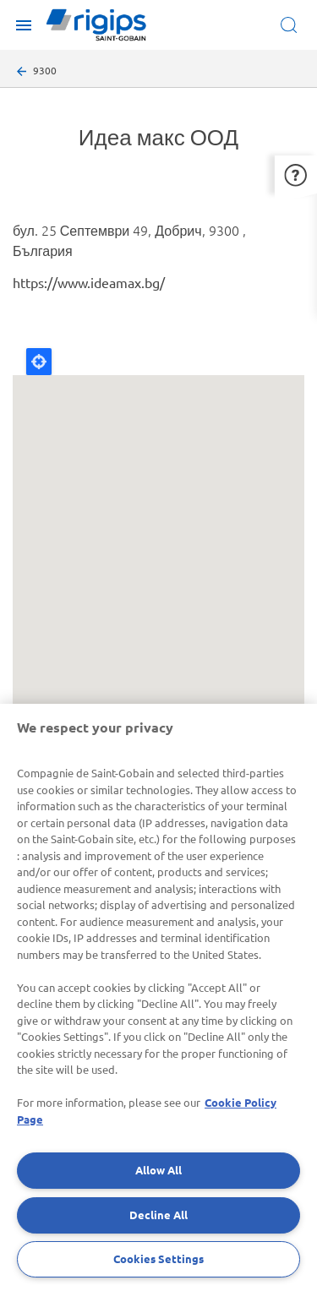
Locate (39, 361)
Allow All (158, 1170)
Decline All (158, 1214)
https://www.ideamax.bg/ (89, 282)
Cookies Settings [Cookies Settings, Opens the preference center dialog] (158, 1258)
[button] (296, 174)
